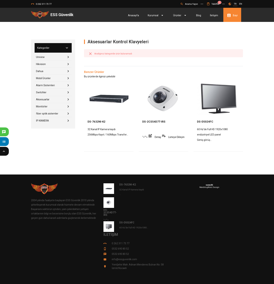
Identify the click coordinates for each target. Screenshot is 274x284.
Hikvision (54, 64)
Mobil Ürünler (54, 78)
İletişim (214, 15)
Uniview (54, 57)
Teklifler (213, 3)
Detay (155, 137)
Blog (198, 15)
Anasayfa (133, 15)
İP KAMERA (54, 120)
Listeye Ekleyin (173, 137)
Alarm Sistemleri (54, 85)
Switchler (54, 92)
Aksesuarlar (54, 99)
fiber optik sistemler (54, 113)
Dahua (54, 71)
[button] (213, 3)
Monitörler (54, 106)
